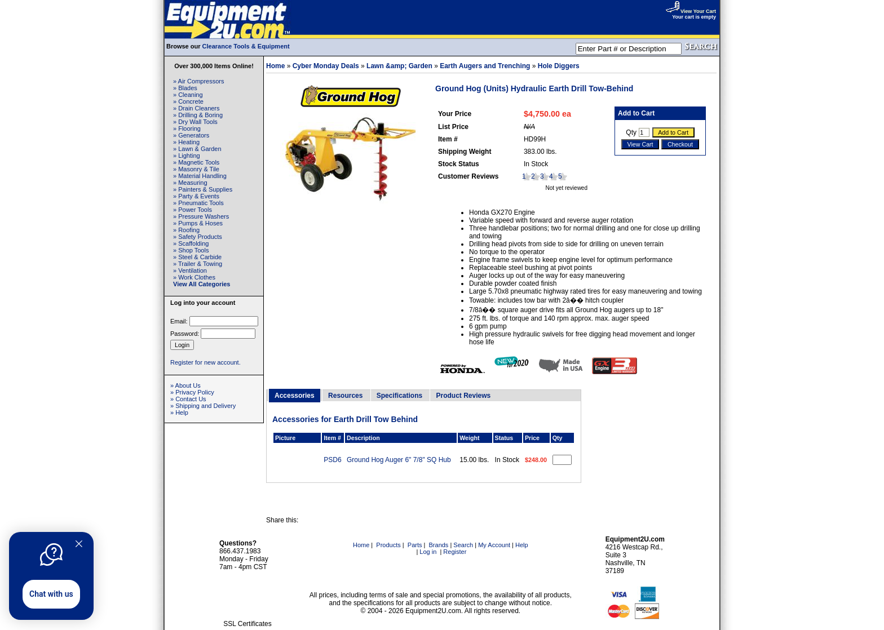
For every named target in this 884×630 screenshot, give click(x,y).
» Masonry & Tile (196, 169)
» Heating (186, 142)
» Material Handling (200, 175)
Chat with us (51, 593)
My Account (494, 545)
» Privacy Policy (192, 392)
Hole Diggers (559, 66)
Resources (345, 396)
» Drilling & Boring (198, 115)
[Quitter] (79, 544)
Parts (415, 545)
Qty (631, 132)
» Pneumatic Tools (198, 202)
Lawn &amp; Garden (399, 66)
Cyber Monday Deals (326, 66)
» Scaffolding (191, 243)
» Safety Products (197, 236)
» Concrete (188, 101)
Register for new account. (205, 362)
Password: (184, 333)
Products (388, 545)
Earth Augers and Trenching (485, 66)
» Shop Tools (191, 250)
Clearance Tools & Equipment (246, 46)
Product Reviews (463, 396)
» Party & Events (196, 196)
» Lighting (186, 155)
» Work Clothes (194, 277)
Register (454, 551)
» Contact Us (188, 399)
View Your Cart (690, 11)
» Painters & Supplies (202, 189)
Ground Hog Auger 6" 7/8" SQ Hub (399, 460)
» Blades (185, 88)
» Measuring (190, 182)
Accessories (295, 396)
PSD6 (332, 460)
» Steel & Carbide (197, 257)
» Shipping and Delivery (203, 405)
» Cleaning (188, 94)
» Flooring (187, 128)
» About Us (185, 385)
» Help (179, 412)
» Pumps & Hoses (198, 223)
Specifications (399, 396)
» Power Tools (192, 209)
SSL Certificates (247, 624)
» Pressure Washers (201, 216)
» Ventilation (190, 270)
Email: (179, 321)
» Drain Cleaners (196, 108)
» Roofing (186, 230)
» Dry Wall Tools (195, 121)
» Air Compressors (198, 81)
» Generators (191, 135)
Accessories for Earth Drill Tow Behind (345, 419)
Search (463, 545)
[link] (247, 599)
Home (275, 66)
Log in (427, 551)
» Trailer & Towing (197, 263)
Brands (439, 545)
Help (521, 545)
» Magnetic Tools (196, 162)
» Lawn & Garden (197, 148)
